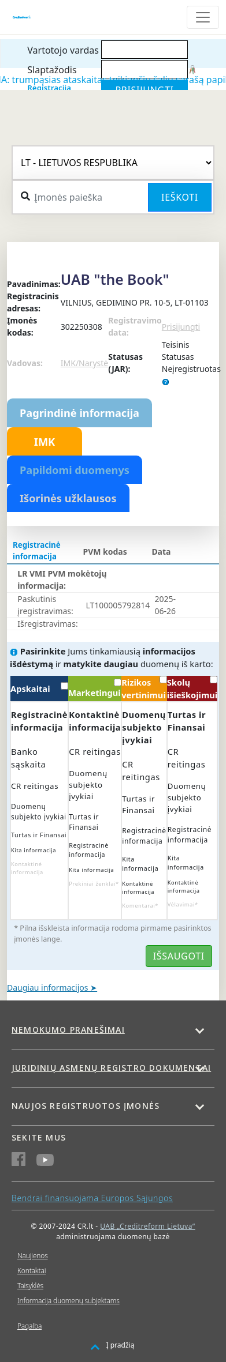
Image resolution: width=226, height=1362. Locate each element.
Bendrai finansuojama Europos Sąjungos (92, 1197)
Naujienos (32, 1256)
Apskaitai (39, 688)
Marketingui (94, 688)
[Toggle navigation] (203, 17)
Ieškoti (179, 197)
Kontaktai (31, 1271)
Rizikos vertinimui (143, 688)
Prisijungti (181, 326)
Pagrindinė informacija (79, 413)
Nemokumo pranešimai (68, 1029)
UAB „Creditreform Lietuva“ (147, 1226)
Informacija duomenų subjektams (68, 1300)
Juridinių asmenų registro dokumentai (111, 1067)
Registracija (49, 87)
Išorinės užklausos (68, 498)
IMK (44, 442)
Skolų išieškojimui (192, 688)
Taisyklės (30, 1285)
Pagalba (29, 1326)
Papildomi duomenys (74, 470)
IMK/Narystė (84, 363)
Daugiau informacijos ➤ (52, 987)
